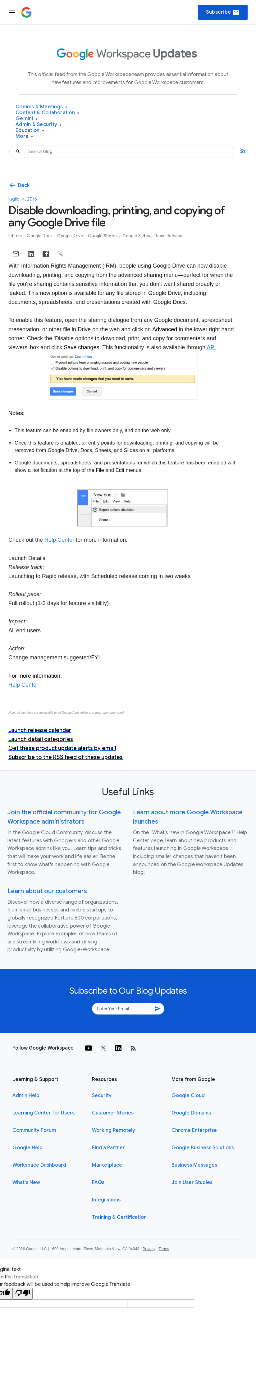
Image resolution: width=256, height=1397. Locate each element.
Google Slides (136, 235)
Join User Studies (192, 1182)
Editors (15, 235)
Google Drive (70, 235)
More (24, 136)
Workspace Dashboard (39, 1165)
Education (30, 130)
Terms (163, 1249)
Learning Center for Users (43, 1113)
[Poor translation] (23, 1294)
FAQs (98, 1182)
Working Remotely (113, 1130)
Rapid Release (168, 235)
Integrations (106, 1200)
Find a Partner (108, 1148)
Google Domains (191, 1113)
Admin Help (25, 1095)
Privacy (149, 1249)
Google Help (27, 1148)
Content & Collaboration (47, 113)
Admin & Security (39, 125)
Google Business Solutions (202, 1148)
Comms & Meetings (41, 107)
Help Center (59, 540)
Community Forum (34, 1130)
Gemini (27, 119)
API (211, 347)
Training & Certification (119, 1217)
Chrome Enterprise (194, 1130)
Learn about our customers (47, 891)
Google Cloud (188, 1095)
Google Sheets (103, 235)
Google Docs (40, 235)
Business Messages (194, 1165)
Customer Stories (113, 1113)
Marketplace (107, 1165)
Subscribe (223, 12)
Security (102, 1095)
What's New (26, 1182)
